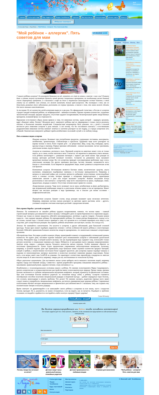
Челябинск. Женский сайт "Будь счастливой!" (32, 9)
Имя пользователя (46, 330)
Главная (22, 17)
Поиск (80, 22)
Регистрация (137, 4)
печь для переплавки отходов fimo (123, 146)
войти (82, 309)
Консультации (100, 17)
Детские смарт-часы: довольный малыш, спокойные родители (53, 372)
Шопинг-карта (113, 17)
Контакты (68, 387)
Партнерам (69, 390)
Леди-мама (33, 27)
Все (138, 42)
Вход (134, 3)
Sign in (114, 347)
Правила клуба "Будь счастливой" (134, 22)
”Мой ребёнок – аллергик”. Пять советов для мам (131, 371)
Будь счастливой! (56, 387)
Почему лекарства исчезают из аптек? (28, 371)
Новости (124, 17)
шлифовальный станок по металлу (123, 149)
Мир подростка (47, 17)
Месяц (132, 42)
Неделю (126, 42)
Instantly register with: (79, 303)
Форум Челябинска (62, 17)
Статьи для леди (34, 17)
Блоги (52, 389)
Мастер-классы (87, 17)
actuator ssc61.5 (118, 147)
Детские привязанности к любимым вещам (79, 371)
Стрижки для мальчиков (105, 370)
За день (118, 42)
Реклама (68, 384)
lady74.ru (89, 383)
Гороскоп (75, 17)
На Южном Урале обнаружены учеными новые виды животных (132, 47)
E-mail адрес (44, 338)
